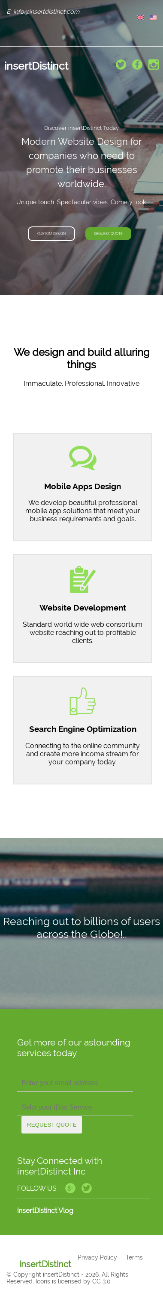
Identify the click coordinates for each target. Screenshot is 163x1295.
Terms (134, 1257)
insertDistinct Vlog (45, 1211)
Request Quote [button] (108, 234)
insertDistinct (36, 65)
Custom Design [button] (51, 234)
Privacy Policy (97, 1257)
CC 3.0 (101, 1281)
